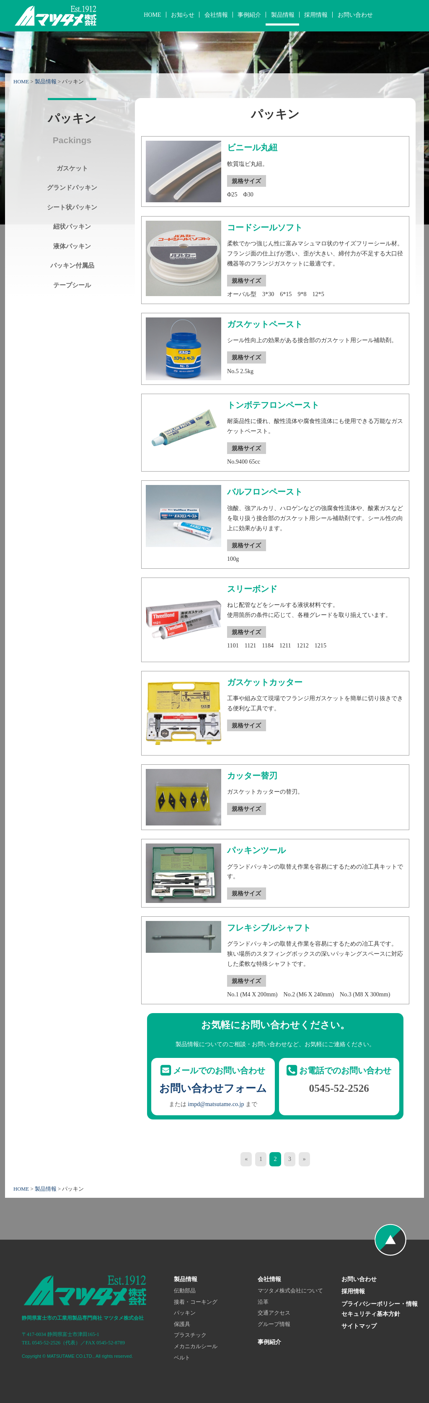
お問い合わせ (355, 15)
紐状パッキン (72, 226)
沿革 (263, 1302)
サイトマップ (359, 1326)
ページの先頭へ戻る (390, 1239)
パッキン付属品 (72, 265)
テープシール (72, 285)
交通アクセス (274, 1313)
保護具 (182, 1324)
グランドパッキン (72, 187)
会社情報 (216, 15)
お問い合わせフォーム (213, 1088)
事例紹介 (249, 15)
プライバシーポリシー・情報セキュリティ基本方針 (379, 1308)
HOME (152, 15)
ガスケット (72, 168)
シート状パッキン (72, 207)
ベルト (182, 1358)
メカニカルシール (195, 1346)
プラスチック (190, 1335)
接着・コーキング (195, 1302)
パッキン (185, 1313)
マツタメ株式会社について (290, 1291)
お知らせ (182, 15)
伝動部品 (185, 1291)
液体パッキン (72, 246)
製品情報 (283, 15)
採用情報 (316, 15)
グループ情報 (274, 1324)
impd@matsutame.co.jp (216, 1104)
